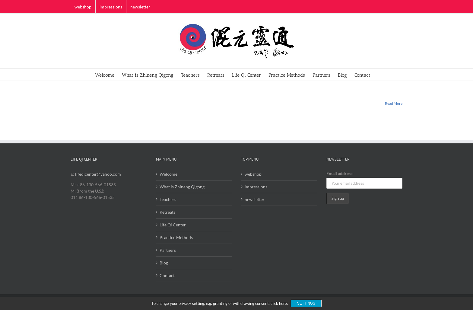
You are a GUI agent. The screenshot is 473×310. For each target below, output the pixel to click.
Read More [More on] (393, 103)
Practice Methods (176, 237)
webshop (253, 174)
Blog (164, 262)
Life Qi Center (173, 224)
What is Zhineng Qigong (182, 186)
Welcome (168, 174)
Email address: (340, 173)
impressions (256, 186)
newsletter (255, 199)
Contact (167, 275)
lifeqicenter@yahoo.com (98, 174)
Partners (168, 250)
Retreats (167, 212)
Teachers (168, 199)
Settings (306, 303)
